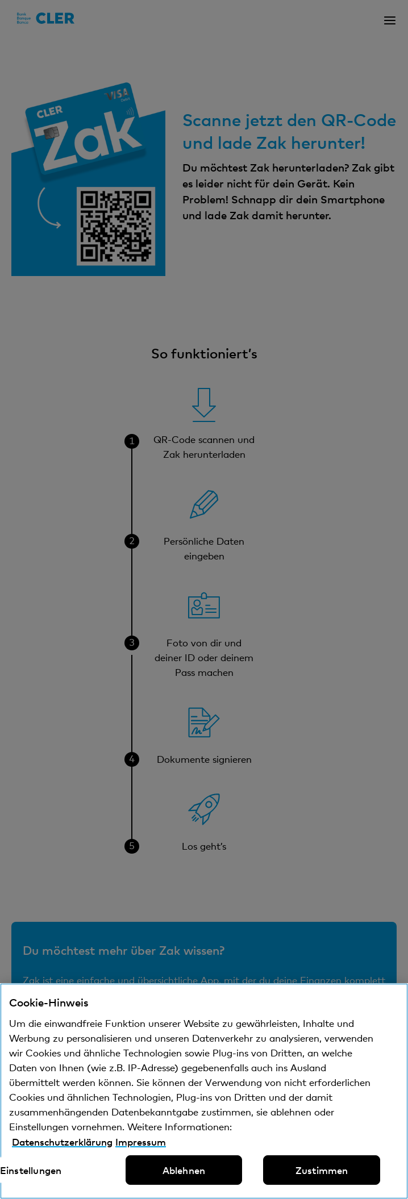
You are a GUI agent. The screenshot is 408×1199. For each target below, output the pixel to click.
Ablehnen (184, 1170)
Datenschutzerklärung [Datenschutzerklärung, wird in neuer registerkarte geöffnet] (62, 1141)
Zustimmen (321, 1170)
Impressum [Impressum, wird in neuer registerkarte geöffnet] (140, 1141)
